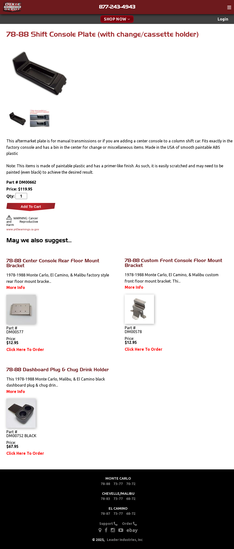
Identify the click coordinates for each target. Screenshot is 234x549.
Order (129, 524)
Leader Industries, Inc (125, 540)
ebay (132, 530)
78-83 (105, 499)
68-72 (130, 499)
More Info (15, 287)
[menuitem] (223, 19)
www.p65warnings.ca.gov (22, 229)
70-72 (130, 484)
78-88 (105, 484)
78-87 (105, 514)
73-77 (118, 484)
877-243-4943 (117, 7)
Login (223, 19)
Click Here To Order (25, 349)
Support (108, 524)
